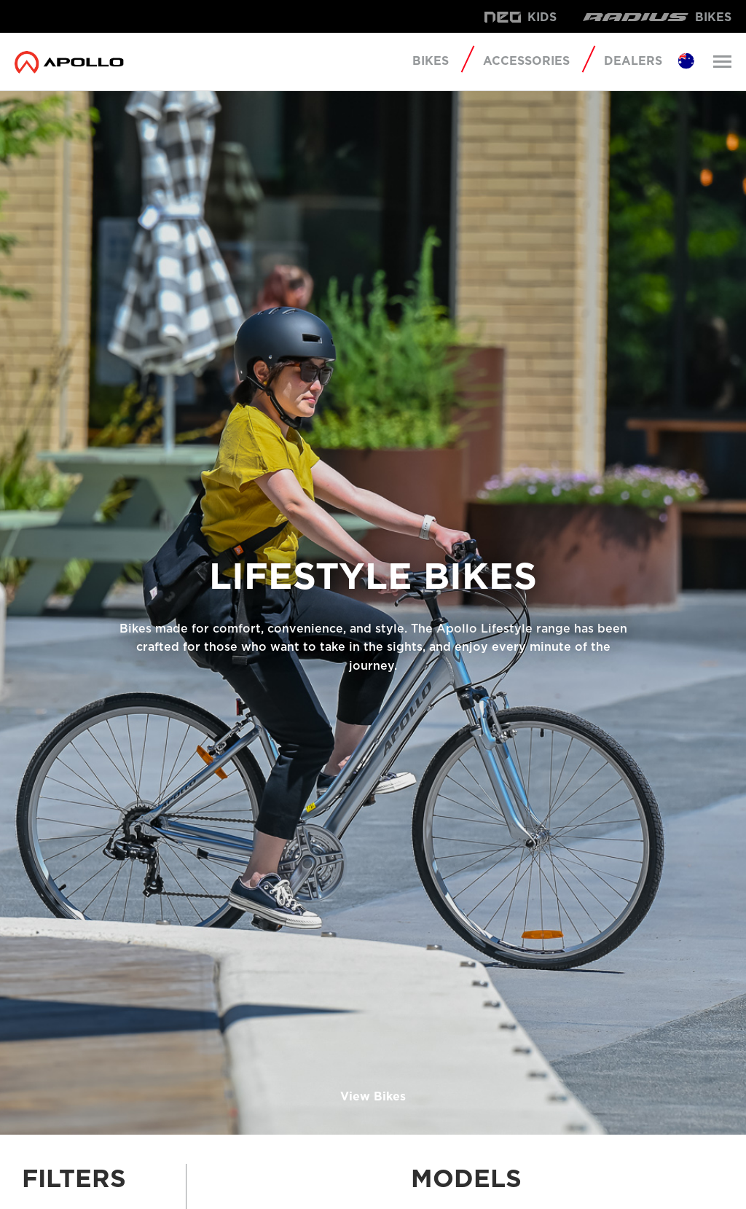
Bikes (430, 61)
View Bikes (373, 1096)
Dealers (633, 61)
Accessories (526, 61)
